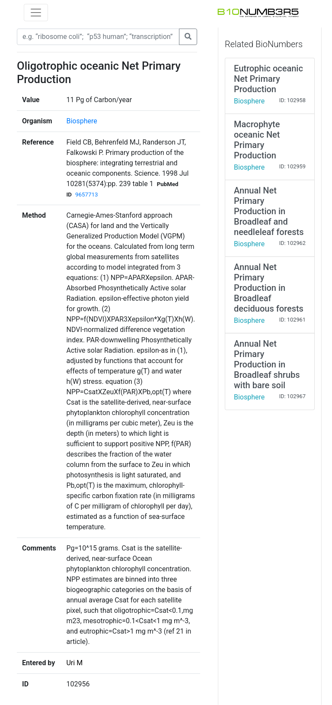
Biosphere (81, 121)
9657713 (86, 194)
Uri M (74, 663)
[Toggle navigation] (36, 12)
